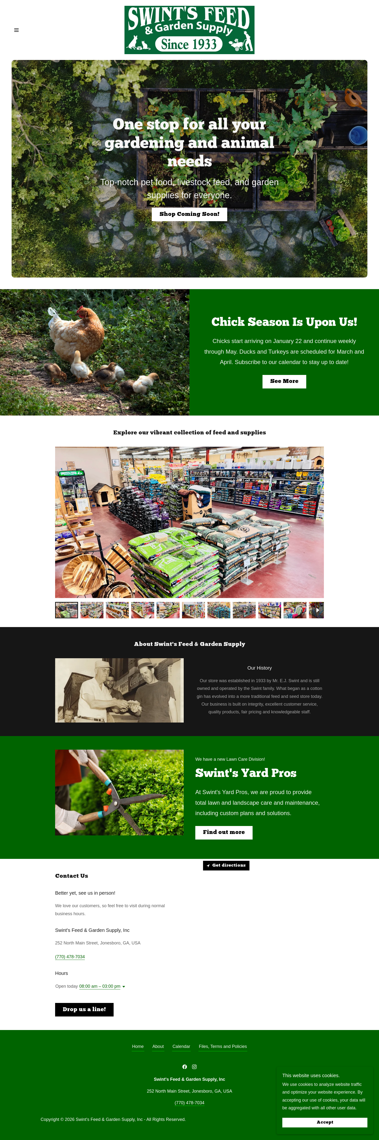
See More (284, 381)
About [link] (158, 1046)
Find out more (224, 832)
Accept (325, 1122)
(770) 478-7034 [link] (70, 956)
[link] (189, 29)
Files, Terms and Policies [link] (223, 1046)
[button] (16, 30)
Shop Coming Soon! (189, 214)
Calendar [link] (181, 1046)
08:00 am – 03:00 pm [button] (99, 986)
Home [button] (138, 1046)
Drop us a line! (84, 1010)
